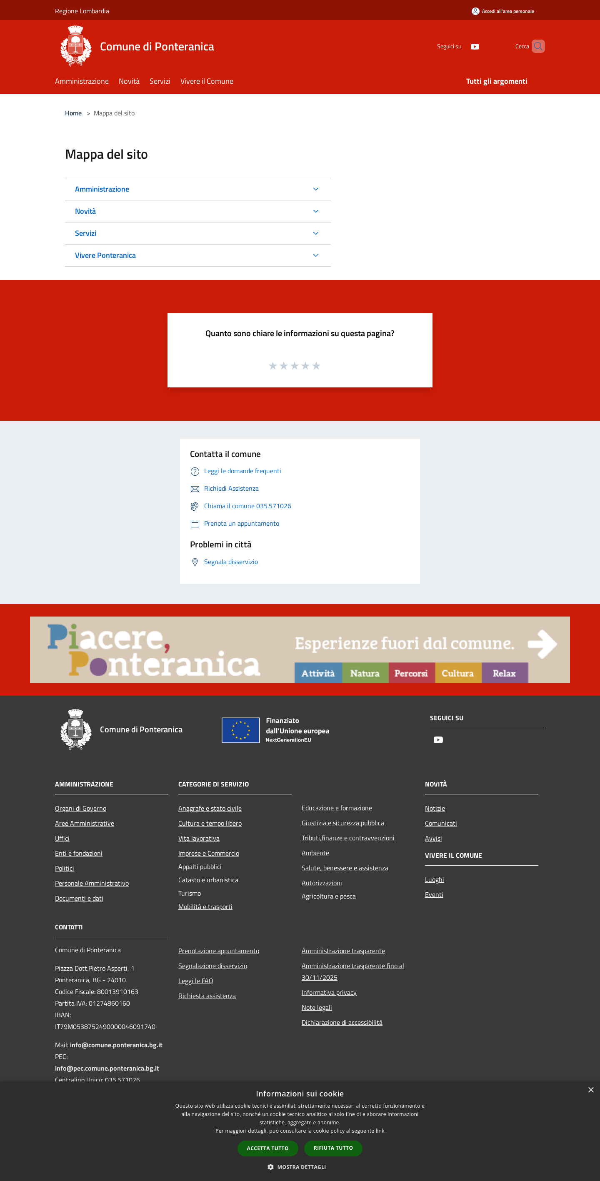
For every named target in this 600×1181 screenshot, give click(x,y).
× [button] (591, 1090)
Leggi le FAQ (195, 981)
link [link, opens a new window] (380, 1130)
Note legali (317, 1007)
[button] (300, 1167)
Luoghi (434, 879)
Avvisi (433, 838)
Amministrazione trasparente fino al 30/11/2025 (353, 971)
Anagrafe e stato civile (210, 808)
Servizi (85, 233)
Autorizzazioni (322, 883)
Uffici (62, 838)
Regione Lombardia (82, 11)
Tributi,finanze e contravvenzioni (348, 838)
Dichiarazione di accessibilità (342, 1022)
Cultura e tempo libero (210, 823)
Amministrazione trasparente (343, 951)
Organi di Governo (80, 808)
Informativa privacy (329, 992)
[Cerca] (535, 46)
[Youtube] (460, 46)
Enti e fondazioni (78, 853)
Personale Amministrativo (92, 883)
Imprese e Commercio (208, 853)
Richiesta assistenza (207, 996)
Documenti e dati (79, 898)
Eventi (434, 894)
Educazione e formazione (337, 808)
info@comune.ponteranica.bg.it (116, 1045)
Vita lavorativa (199, 838)
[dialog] (300, 1131)
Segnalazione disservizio (212, 966)
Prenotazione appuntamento (218, 951)
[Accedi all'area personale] (503, 11)
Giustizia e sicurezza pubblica (343, 823)
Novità (85, 211)
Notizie (435, 808)
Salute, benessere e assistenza (345, 868)
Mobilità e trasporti (205, 906)
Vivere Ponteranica (105, 255)
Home (73, 113)
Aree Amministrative (84, 823)
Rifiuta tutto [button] (333, 1147)
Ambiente (315, 853)
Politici (64, 868)
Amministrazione (102, 189)
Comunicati (441, 823)
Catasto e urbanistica (208, 880)
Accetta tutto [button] (268, 1148)
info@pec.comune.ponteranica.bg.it (107, 1068)
